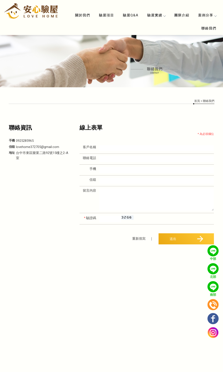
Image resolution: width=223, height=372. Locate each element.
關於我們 (82, 15)
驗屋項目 (106, 15)
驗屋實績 (156, 15)
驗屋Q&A (130, 15)
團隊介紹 (181, 15)
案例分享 (207, 15)
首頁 (197, 101)
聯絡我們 (208, 28)
